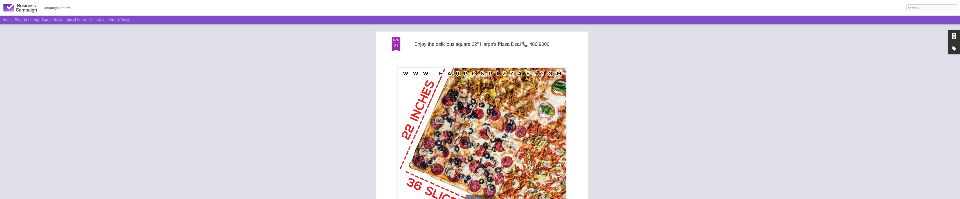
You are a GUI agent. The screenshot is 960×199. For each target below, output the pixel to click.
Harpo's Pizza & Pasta (487, 87)
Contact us (97, 20)
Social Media (76, 20)
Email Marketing (27, 20)
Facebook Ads (53, 20)
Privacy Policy (119, 20)
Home (6, 20)
